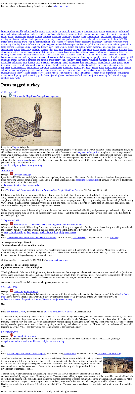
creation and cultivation (45, 57)
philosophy (79, 67)
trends (84, 39)
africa (43, 34)
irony (19, 73)
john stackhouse (66, 73)
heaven (99, 70)
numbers (5, 78)
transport (103, 39)
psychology (97, 41)
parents (103, 49)
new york (77, 49)
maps (44, 39)
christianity (83, 65)
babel (101, 67)
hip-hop (17, 75)
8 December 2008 (9, 287)
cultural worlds (31, 31)
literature (70, 34)
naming (22, 52)
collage (92, 65)
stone (102, 73)
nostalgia (47, 70)
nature (17, 49)
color (125, 36)
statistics (61, 57)
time (114, 47)
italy (98, 54)
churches (107, 41)
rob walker (6, 62)
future (120, 67)
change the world (19, 60)
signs (64, 60)
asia (38, 34)
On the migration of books (26, 291)
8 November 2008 (9, 332)
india (31, 39)
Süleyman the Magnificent (88, 152)
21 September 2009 (10, 220)
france (24, 44)
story (51, 47)
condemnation (36, 65)
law (48, 54)
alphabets (45, 62)
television (101, 65)
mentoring (32, 75)
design (4, 41)
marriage (103, 60)
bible (3, 47)
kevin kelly (26, 49)
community (111, 31)
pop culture (80, 47)
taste (121, 65)
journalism (74, 52)
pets (64, 70)
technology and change (72, 31)
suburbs (36, 49)
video (101, 34)
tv (34, 41)
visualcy (117, 75)
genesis (31, 70)
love (62, 54)
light (121, 52)
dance (96, 49)
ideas (113, 62)
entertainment (14, 57)
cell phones (70, 54)
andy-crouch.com (61, 6)
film (53, 41)
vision (55, 73)
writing (78, 34)
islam (79, 54)
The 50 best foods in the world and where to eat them (31, 237)
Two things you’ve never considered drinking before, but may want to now (48, 224)
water (89, 47)
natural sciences (18, 67)
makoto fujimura (90, 75)
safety (129, 60)
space (123, 57)
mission (27, 54)
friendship (108, 70)
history (44, 47)
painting (86, 34)
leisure (117, 70)
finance (31, 62)
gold (24, 75)
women (63, 47)
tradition (122, 60)
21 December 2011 (9, 92)
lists (82, 62)
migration (44, 67)
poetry (38, 39)
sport (44, 44)
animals (24, 39)
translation (113, 54)
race (25, 62)
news (77, 73)
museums (107, 47)
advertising (6, 44)
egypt (124, 75)
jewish (54, 75)
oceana (34, 73)
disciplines (93, 39)
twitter (105, 57)
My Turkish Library (16, 311)
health (47, 75)
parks (40, 75)
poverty (76, 36)
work (125, 41)
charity (14, 52)
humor (71, 47)
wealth (39, 70)
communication (43, 41)
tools (70, 70)
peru (12, 78)
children (60, 34)
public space (111, 67)
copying (10, 47)
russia (91, 52)
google (56, 65)
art (59, 31)
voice (10, 75)
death (78, 60)
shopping (85, 57)
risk (110, 60)
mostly (20, 160)
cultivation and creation (18, 34)
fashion (83, 44)
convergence (123, 73)
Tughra (15, 147)
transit (78, 41)
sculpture (86, 41)
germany (114, 52)
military (71, 60)
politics (91, 44)
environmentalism (68, 65)
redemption (114, 57)
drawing (5, 54)
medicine (56, 36)
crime (126, 62)
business (47, 36)
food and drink (91, 31)
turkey (4, 75)
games (13, 54)
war (30, 41)
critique (47, 65)
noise (88, 67)
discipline (58, 49)
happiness (5, 67)
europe (102, 31)
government (105, 36)
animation (5, 70)
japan (29, 52)
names (104, 54)
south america (14, 41)
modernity (24, 65)
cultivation (17, 62)
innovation (6, 65)
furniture (123, 49)
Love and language (22, 174)
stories (53, 52)
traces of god (88, 54)
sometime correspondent (87, 180)
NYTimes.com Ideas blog (109, 353)
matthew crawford (73, 75)
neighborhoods (102, 52)
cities (108, 34)
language (52, 34)
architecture (14, 39)
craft (56, 47)
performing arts (73, 39)
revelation (117, 41)
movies (95, 34)
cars (38, 62)
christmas (19, 47)
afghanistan (111, 73)
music (42, 31)
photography (51, 31)
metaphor (77, 70)
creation (68, 49)
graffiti (130, 57)
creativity (36, 47)
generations (126, 44)
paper (96, 73)
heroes (4, 57)
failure (116, 44)
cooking (103, 75)
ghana (61, 75)
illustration (68, 67)
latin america (86, 73)
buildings (5, 60)
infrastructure (34, 44)
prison (120, 62)
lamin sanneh (33, 67)
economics (69, 41)
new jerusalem (72, 57)
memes (95, 67)
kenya (48, 73)
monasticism (89, 70)
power (10, 36)
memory (15, 70)
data (115, 60)
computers (87, 49)
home (98, 44)
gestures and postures (24, 36)
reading (4, 39)
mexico (35, 54)
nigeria (23, 70)
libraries (122, 54)
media (19, 54)
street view (107, 44)
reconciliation (104, 62)
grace (83, 36)
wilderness (74, 62)
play (51, 49)
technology (67, 36)
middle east (112, 49)
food (110, 75)
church (128, 52)
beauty (85, 60)
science (59, 41)
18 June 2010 (7, 170)
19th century (90, 62)
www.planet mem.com (57, 260)
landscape (122, 47)
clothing (16, 44)
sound (65, 62)
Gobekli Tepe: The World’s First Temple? (26, 353)
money (51, 39)
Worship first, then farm (25, 336)
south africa (112, 65)
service (15, 65)
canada (27, 73)
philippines (64, 232)
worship (60, 341)
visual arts (60, 39)
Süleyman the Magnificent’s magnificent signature (36, 96)
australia (55, 54)
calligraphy (16, 165)
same (34, 160)
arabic (7, 165)
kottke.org (114, 237)
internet (38, 36)
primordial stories (41, 52)
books (32, 34)
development (7, 49)
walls (17, 78)
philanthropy (54, 60)
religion (84, 52)
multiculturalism (8, 73)
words (42, 54)
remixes (44, 49)
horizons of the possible (12, 31)
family (114, 34)
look (26, 160)
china (27, 47)
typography (95, 57)
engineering (56, 62)
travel (24, 41)
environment (56, 67)
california (97, 47)
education (117, 36)
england (51, 44)
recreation (56, 70)
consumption (93, 36)
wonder (128, 67)
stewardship (63, 52)
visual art (93, 60)
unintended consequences (67, 44)
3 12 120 (124, 39)
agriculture (113, 39)
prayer (41, 73)
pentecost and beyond (38, 60)
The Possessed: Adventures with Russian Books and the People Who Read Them (43, 190)
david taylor (27, 57)
